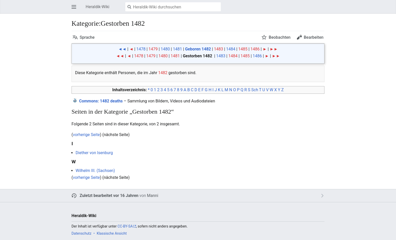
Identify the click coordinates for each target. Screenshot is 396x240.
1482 (162, 72)
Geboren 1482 (198, 49)
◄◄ (122, 49)
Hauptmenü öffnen (75, 9)
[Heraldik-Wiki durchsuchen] (173, 6)
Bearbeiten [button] (313, 37)
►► (274, 49)
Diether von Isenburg (94, 152)
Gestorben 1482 (197, 56)
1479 (153, 49)
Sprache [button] (87, 37)
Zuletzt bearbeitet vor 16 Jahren (109, 195)
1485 (243, 49)
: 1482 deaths (100, 101)
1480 (165, 49)
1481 (177, 49)
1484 (230, 49)
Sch (254, 89)
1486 (255, 49)
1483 (218, 49)
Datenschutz (81, 233)
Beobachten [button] (279, 37)
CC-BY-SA (125, 226)
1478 (140, 49)
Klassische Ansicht (112, 233)
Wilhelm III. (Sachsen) (95, 170)
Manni (152, 195)
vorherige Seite (86, 134)
